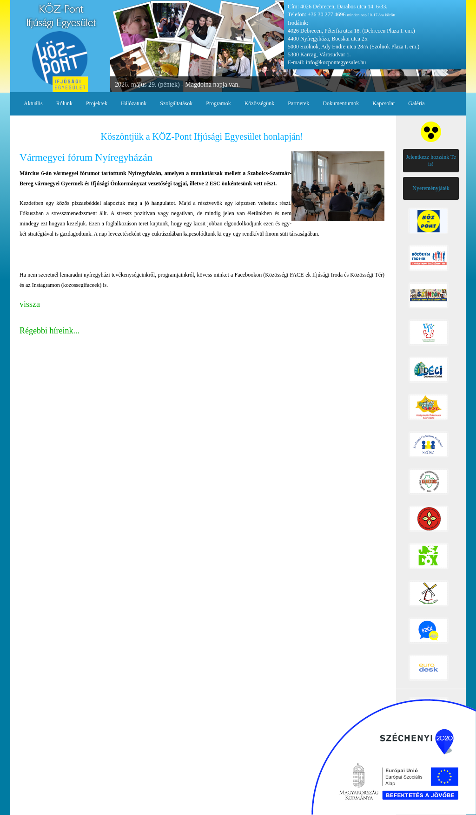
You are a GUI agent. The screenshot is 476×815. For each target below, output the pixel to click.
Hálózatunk (133, 103)
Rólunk (64, 103)
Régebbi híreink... (49, 330)
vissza (30, 304)
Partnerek (298, 103)
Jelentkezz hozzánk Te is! (431, 160)
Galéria (416, 103)
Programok (218, 103)
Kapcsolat (383, 103)
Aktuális (33, 103)
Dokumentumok (341, 103)
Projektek (96, 103)
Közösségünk (260, 103)
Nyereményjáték (430, 188)
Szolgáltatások (176, 103)
